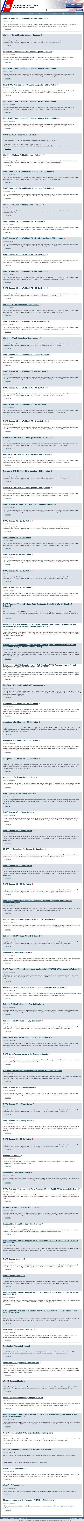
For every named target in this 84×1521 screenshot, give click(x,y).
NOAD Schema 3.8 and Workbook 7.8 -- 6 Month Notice (25, 321)
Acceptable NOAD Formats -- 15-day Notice (20, 704)
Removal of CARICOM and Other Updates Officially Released (27, 438)
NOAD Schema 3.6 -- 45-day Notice (17, 554)
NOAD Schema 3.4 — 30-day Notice (17, 1104)
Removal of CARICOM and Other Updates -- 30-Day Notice (26, 454)
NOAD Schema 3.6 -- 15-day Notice (17, 521)
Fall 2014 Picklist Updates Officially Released (21, 936)
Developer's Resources (12, 1163)
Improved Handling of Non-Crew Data (18, 1329)
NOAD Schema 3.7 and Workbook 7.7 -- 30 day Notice (24, 371)
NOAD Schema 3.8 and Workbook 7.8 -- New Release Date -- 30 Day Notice (33, 238)
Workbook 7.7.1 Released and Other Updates (21, 338)
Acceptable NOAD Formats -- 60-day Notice (20, 740)
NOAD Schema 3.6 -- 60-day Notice (17, 571)
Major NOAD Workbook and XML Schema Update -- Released (27, 52)
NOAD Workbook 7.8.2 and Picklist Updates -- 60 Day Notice (27, 188)
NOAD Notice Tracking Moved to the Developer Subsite (25, 1054)
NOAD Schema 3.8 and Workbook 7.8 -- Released (23, 222)
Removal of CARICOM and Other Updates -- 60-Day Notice (26, 471)
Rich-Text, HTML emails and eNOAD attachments (23, 685)
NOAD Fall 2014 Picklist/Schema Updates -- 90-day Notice (26, 1037)
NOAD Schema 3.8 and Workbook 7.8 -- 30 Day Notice (24, 255)
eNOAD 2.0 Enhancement (13, 1485)
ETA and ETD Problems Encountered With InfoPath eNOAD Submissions (32, 1071)
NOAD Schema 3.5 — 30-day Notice (17, 831)
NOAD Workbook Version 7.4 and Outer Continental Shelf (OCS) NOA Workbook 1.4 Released (41, 969)
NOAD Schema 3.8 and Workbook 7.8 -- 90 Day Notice (24, 288)
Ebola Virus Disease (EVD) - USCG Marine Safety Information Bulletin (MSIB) (34, 987)
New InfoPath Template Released (16, 952)
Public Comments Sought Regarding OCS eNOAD (23, 1398)
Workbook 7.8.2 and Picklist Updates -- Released (22, 155)
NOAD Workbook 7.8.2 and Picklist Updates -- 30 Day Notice (27, 172)
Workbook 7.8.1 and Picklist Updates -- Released (22, 205)
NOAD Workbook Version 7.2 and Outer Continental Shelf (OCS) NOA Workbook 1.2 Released (41, 1189)
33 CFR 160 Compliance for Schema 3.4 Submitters (24, 849)
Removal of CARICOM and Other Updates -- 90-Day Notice (26, 488)
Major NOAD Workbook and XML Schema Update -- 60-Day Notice (29, 85)
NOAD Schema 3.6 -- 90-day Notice (17, 587)
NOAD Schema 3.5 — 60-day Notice (17, 866)
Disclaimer (5, 1518)
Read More (8, 29)
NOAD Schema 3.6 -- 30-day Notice (17, 538)
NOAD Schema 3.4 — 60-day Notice (17, 1121)
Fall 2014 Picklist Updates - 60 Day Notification (22, 1021)
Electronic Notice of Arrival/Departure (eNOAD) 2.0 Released (27, 1500)
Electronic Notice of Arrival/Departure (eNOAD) (57, 1506)
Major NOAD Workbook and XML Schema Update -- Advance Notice (30, 118)
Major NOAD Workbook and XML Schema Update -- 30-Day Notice (29, 68)
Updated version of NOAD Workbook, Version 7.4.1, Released (28, 919)
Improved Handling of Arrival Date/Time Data (21, 1363)
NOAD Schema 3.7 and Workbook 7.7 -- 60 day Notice (24, 388)
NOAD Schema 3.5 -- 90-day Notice (17, 884)
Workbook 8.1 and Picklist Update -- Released (21, 35)
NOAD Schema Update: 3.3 (14, 1259)
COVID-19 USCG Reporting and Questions (20, 135)
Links (80, 1518)
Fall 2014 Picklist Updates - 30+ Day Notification (22, 1004)
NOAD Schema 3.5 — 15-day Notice (17, 812)
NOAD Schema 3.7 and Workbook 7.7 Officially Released (26, 355)
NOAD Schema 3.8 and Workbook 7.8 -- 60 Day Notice (24, 271)
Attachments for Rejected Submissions (19, 777)
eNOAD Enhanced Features (14, 1381)
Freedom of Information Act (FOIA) (19, 1518)
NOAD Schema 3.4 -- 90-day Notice (17, 1139)
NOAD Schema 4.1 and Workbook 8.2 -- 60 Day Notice (24, 18)
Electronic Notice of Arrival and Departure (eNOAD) (55, 1491)
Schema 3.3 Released (12, 1156)
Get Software (73, 1518)
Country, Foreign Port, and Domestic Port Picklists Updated (27, 1449)
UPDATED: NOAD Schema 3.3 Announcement (21, 1207)
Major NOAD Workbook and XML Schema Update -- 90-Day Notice (29, 101)
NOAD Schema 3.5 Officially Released (18, 794)
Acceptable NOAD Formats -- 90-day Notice (20, 759)
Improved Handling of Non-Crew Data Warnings (22, 1224)
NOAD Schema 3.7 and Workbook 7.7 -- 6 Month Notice (25, 421)
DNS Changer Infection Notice (15, 1468)
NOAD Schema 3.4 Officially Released (18, 1087)
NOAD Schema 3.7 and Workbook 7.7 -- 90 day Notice (24, 404)
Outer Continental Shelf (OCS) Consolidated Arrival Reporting (28, 1433)
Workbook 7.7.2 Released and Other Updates (21, 305)
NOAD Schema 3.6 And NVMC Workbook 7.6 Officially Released (29, 504)
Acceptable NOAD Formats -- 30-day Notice (20, 722)
